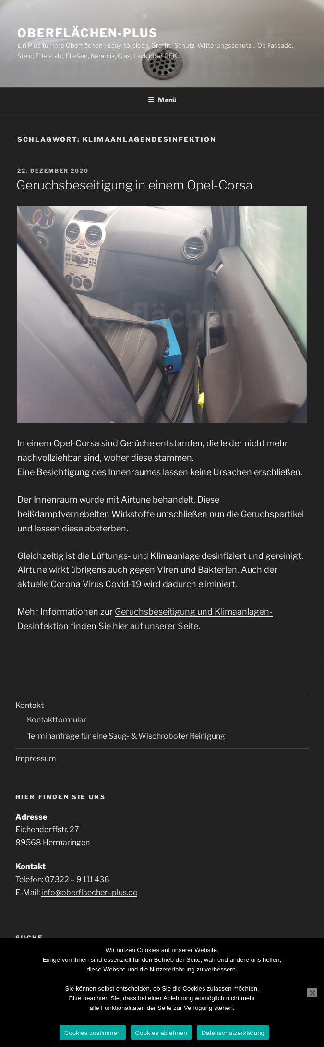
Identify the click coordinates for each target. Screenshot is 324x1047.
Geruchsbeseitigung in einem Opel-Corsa (134, 184)
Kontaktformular (56, 719)
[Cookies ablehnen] (312, 992)
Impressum (35, 758)
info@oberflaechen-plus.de (89, 892)
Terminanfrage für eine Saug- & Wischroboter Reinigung (126, 736)
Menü (162, 100)
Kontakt (29, 705)
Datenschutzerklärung (233, 1032)
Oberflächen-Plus (87, 33)
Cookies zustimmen (92, 1032)
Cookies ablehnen (161, 1032)
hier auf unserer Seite (155, 626)
